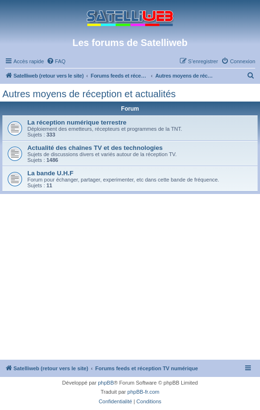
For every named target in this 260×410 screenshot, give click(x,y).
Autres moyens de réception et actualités (89, 94)
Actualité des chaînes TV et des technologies (95, 147)
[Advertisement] (130, 288)
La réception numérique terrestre (77, 122)
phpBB (106, 383)
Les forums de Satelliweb (130, 42)
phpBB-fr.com (144, 392)
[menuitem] (56, 61)
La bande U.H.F (50, 173)
